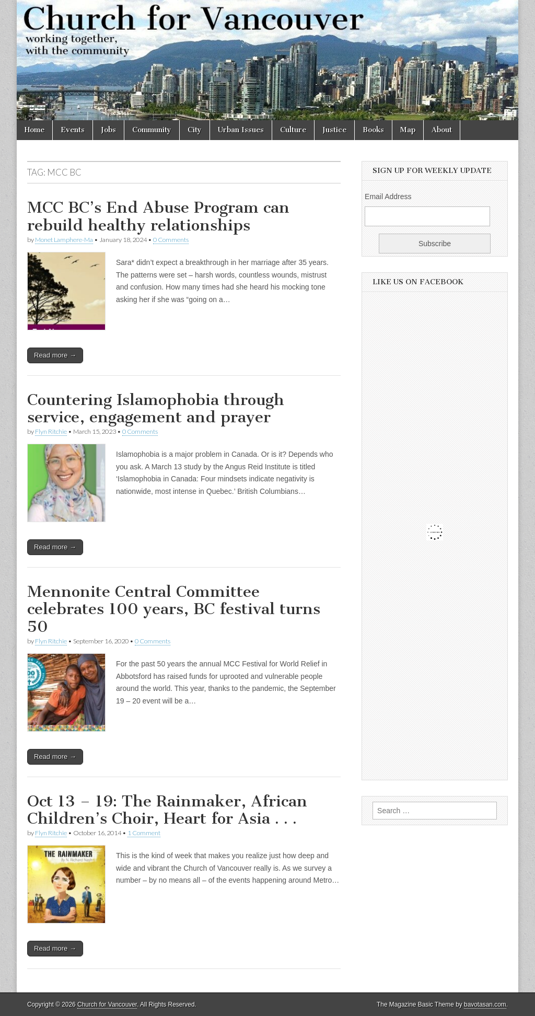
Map (407, 129)
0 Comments (171, 240)
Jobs (108, 129)
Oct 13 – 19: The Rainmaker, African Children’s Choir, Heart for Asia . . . (167, 810)
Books (373, 129)
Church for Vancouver (107, 1004)
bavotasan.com (485, 1004)
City (195, 129)
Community (151, 129)
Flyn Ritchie (51, 431)
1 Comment (143, 833)
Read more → (55, 355)
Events (73, 129)
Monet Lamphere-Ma (64, 240)
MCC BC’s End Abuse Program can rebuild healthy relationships (158, 216)
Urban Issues (241, 129)
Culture (293, 129)
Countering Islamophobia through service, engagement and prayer (155, 408)
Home (34, 129)
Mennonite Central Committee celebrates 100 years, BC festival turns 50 (173, 609)
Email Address (388, 196)
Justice (334, 129)
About (442, 129)
